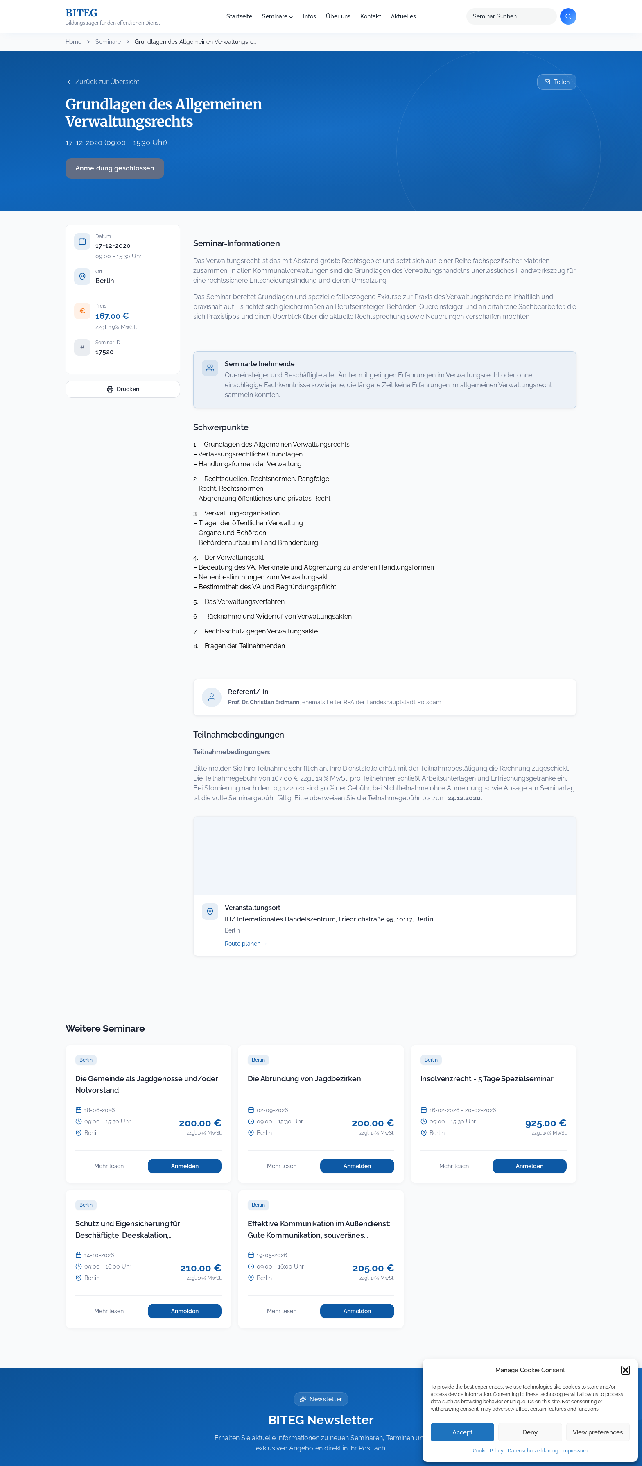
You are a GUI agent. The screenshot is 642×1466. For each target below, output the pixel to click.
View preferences (598, 1432)
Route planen (255, 944)
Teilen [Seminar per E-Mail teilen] (557, 82)
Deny (530, 1432)
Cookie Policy (488, 1451)
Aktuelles (403, 16)
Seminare (274, 16)
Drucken (123, 389)
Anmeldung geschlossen (114, 168)
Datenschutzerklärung (533, 1451)
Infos (309, 16)
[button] (626, 1370)
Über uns (338, 16)
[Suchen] (568, 16)
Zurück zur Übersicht (102, 82)
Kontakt (370, 16)
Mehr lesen (118, 1168)
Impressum (575, 1451)
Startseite (239, 16)
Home (73, 42)
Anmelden (196, 1168)
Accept (462, 1432)
